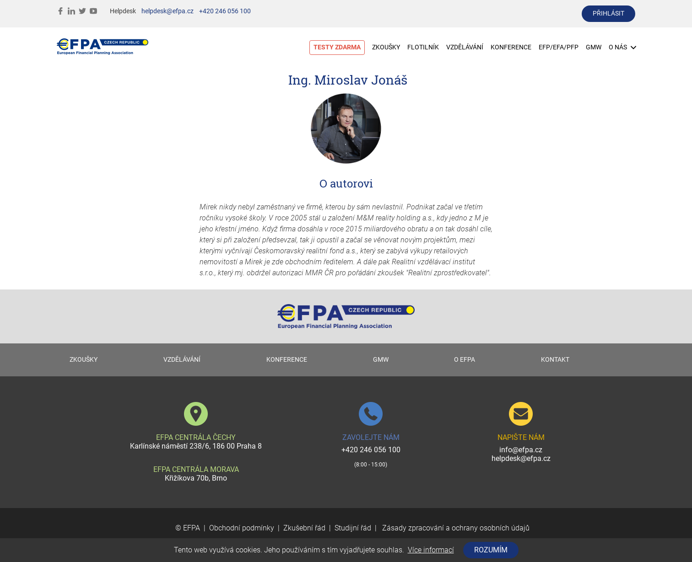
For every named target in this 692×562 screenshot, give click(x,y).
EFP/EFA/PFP (558, 47)
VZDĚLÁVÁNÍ (464, 47)
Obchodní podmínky (241, 528)
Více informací (431, 550)
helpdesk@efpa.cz (167, 11)
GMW (593, 47)
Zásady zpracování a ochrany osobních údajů (455, 528)
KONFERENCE (511, 47)
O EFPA (464, 360)
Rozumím (491, 550)
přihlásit (608, 13)
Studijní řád (353, 528)
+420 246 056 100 (225, 11)
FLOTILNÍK (423, 47)
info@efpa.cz (520, 449)
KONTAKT (555, 360)
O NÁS (622, 47)
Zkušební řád (304, 528)
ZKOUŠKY (386, 47)
